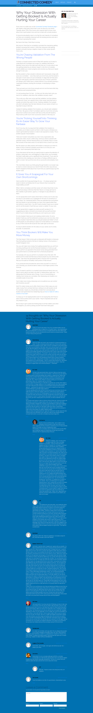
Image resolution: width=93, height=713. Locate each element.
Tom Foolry (35, 653)
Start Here (18, 5)
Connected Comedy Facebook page (46, 26)
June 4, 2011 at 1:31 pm (62, 369)
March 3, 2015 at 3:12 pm (62, 677)
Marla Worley (35, 340)
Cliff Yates (34, 601)
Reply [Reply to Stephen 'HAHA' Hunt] (27, 598)
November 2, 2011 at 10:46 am (61, 653)
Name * (27, 703)
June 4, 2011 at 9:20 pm (62, 438)
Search (75, 2)
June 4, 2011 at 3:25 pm (62, 533)
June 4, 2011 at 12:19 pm (62, 325)
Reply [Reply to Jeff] (34, 529)
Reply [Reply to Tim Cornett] (33, 683)
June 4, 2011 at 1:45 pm (62, 420)
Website (55, 703)
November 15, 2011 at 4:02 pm (61, 500)
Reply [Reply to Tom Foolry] (27, 663)
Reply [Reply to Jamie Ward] (27, 336)
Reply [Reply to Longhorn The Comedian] (27, 650)
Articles (62, 2)
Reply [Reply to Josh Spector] (34, 434)
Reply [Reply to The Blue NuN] (27, 639)
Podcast (69, 2)
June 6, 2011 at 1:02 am (63, 601)
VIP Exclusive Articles (27, 5)
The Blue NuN (35, 628)
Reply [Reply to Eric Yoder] (27, 416)
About (57, 2)
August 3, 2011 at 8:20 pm (62, 628)
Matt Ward (35, 533)
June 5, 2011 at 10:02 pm (62, 543)
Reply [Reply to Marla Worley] (27, 366)
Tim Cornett (35, 677)
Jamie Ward (35, 325)
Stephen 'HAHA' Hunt (37, 543)
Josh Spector (42, 420)
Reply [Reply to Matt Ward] (27, 540)
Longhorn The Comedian (38, 643)
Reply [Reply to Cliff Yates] (27, 624)
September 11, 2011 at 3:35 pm (61, 643)
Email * (41, 703)
